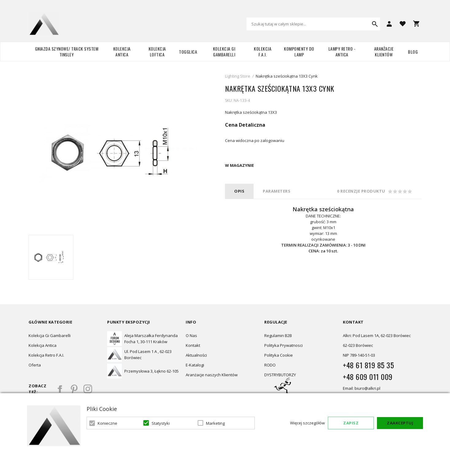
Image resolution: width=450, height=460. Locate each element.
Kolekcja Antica (122, 51)
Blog (413, 51)
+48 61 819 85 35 (368, 364)
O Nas (191, 335)
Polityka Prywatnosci (283, 345)
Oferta (35, 365)
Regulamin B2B (278, 335)
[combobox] (313, 23)
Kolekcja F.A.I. (262, 51)
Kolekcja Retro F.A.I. (46, 355)
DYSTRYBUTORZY (280, 375)
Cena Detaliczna (245, 124)
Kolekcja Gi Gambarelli (224, 51)
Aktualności (196, 355)
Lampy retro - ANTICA (342, 51)
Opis (239, 191)
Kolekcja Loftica (157, 51)
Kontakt (193, 345)
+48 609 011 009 (368, 376)
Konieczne (107, 423)
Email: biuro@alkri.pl (361, 388)
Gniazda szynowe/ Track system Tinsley (67, 51)
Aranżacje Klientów (384, 51)
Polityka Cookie (278, 355)
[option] (51, 257)
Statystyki (161, 423)
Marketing (215, 423)
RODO (270, 365)
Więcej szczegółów (307, 423)
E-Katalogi (195, 365)
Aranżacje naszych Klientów (212, 375)
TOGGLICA (188, 51)
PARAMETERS (276, 191)
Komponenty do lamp (299, 51)
